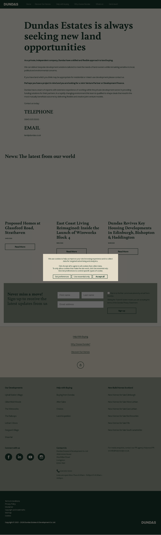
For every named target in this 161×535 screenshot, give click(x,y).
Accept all (100, 276)
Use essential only (82, 276)
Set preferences (62, 276)
